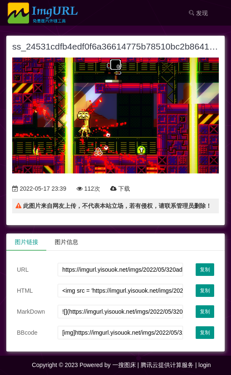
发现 (198, 13)
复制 (205, 270)
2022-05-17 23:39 (39, 188)
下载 (120, 188)
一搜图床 (124, 365)
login (205, 365)
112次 (88, 188)
